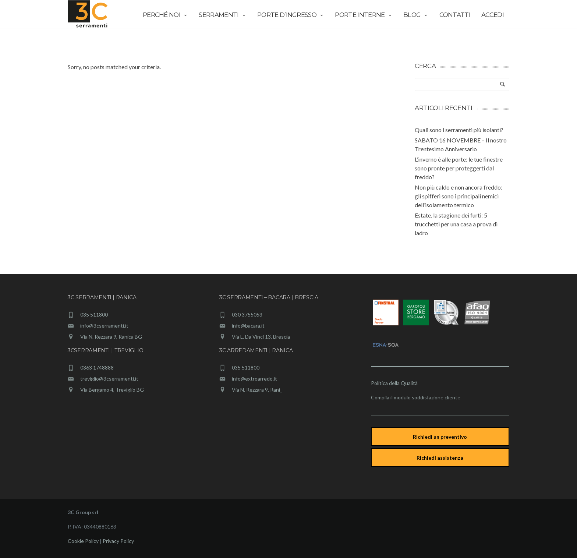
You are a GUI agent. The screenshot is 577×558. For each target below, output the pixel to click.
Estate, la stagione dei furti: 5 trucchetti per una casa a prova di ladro (456, 224)
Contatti (455, 14)
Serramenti (222, 14)
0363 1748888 (97, 367)
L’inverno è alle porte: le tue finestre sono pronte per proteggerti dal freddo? (459, 168)
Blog (415, 14)
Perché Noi (165, 14)
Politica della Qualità (394, 383)
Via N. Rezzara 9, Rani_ (257, 389)
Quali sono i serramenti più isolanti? (459, 129)
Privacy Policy (118, 541)
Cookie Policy (83, 541)
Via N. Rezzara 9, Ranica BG (111, 336)
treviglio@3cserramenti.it (109, 378)
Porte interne (363, 14)
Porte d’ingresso (290, 14)
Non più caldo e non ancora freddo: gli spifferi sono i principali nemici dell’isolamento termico (458, 196)
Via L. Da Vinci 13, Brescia (261, 336)
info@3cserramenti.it (104, 325)
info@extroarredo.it (254, 378)
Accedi (492, 14)
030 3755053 (247, 314)
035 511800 (94, 314)
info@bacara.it (248, 325)
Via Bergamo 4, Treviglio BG (112, 389)
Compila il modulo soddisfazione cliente (415, 397)
